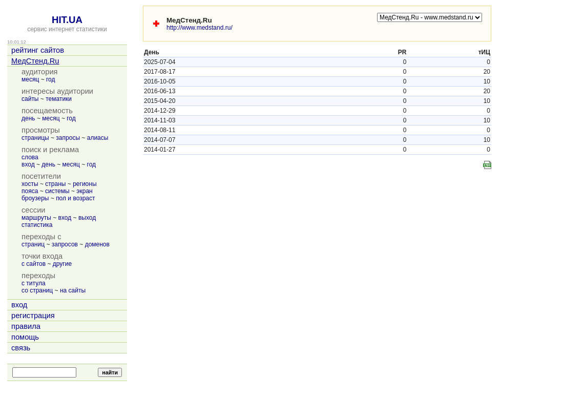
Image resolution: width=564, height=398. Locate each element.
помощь (25, 337)
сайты (30, 98)
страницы (35, 137)
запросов (65, 244)
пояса (30, 191)
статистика (37, 224)
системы (57, 191)
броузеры (35, 198)
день (28, 118)
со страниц (37, 290)
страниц (33, 244)
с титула (34, 283)
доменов (97, 244)
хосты (30, 183)
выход (87, 217)
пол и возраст (75, 198)
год (50, 79)
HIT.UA (67, 19)
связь (20, 348)
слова (30, 157)
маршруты (36, 217)
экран (84, 191)
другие (62, 263)
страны (55, 183)
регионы (84, 183)
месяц (30, 79)
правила (25, 326)
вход (28, 164)
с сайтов (34, 263)
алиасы (98, 137)
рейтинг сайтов (37, 50)
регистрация (33, 315)
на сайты (73, 290)
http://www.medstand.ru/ (199, 27)
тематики (59, 98)
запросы (68, 137)
